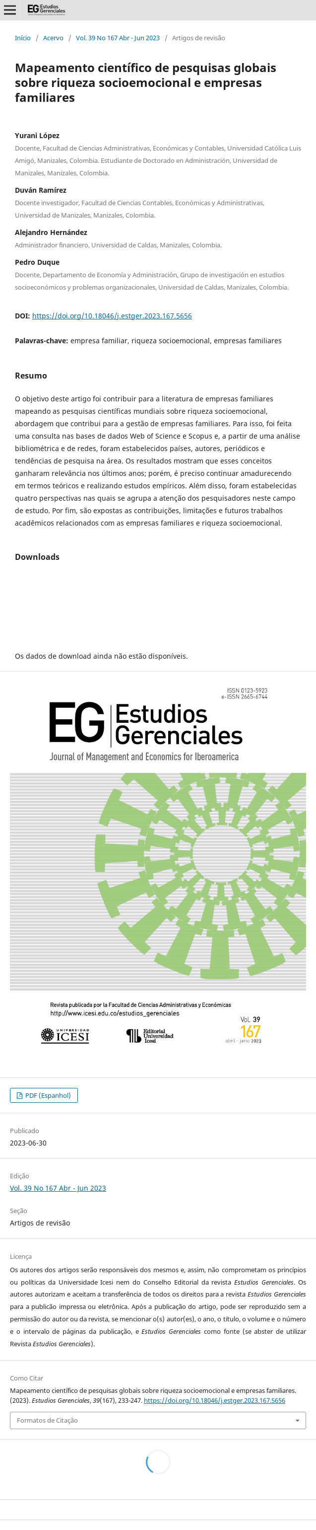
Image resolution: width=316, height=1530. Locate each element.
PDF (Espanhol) (47, 1095)
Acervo (53, 37)
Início (23, 37)
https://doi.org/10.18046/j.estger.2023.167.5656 (112, 315)
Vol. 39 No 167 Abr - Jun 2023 (118, 37)
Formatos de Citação (47, 1420)
